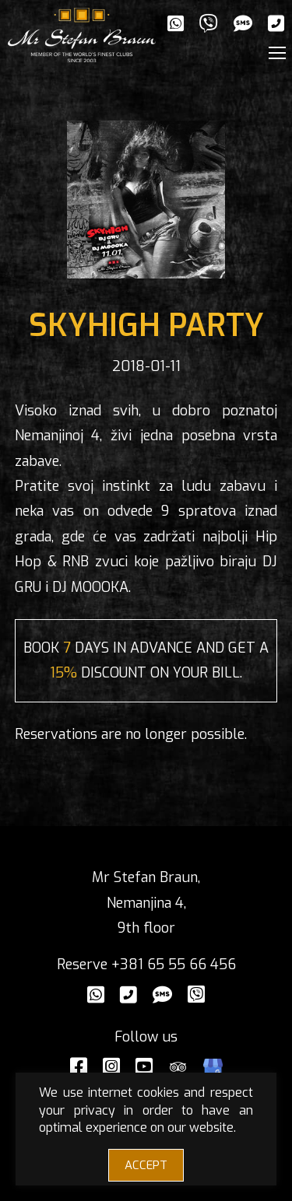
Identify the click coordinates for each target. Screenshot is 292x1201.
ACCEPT (146, 1165)
